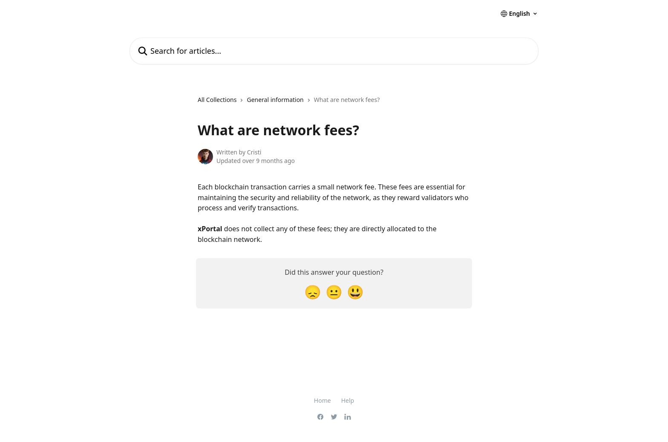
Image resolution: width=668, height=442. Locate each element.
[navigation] (289, 103)
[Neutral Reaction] (334, 291)
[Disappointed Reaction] (312, 291)
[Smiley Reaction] (355, 291)
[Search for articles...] (334, 51)
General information (275, 100)
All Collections (217, 100)
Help (347, 400)
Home (322, 400)
